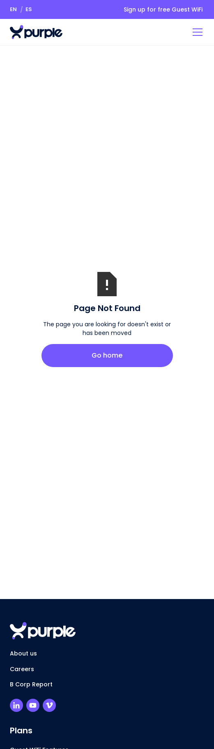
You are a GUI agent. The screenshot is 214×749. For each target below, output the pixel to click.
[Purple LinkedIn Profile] (16, 705)
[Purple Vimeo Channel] (49, 705)
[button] (13, 9)
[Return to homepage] (36, 32)
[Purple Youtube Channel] (32, 705)
